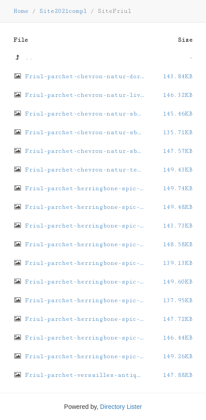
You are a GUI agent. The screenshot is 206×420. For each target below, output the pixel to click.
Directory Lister (121, 406)
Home (20, 11)
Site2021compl (63, 11)
